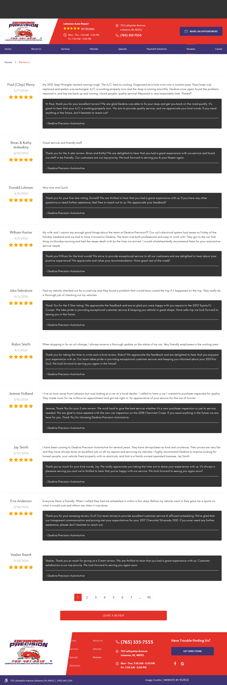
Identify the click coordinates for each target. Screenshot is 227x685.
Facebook (175, 663)
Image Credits (153, 680)
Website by (176, 680)
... (140, 597)
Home (8, 49)
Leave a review (113, 615)
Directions (74, 666)
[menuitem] (8, 49)
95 (149, 597)
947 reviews (87, 28)
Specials (122, 49)
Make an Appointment (204, 31)
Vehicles (94, 49)
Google (182, 663)
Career (218, 49)
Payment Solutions (157, 49)
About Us (36, 49)
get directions (192, 651)
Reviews (191, 49)
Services (65, 49)
